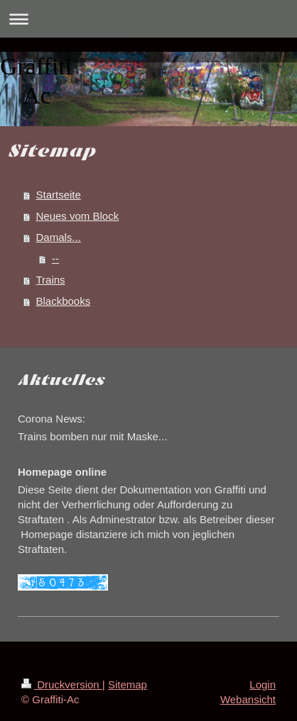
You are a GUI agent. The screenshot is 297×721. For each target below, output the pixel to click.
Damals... (58, 237)
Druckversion (61, 684)
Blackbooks (63, 301)
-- (55, 258)
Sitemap (127, 684)
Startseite (58, 195)
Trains (50, 280)
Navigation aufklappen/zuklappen (148, 19)
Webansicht (248, 699)
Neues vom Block (77, 216)
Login (262, 684)
